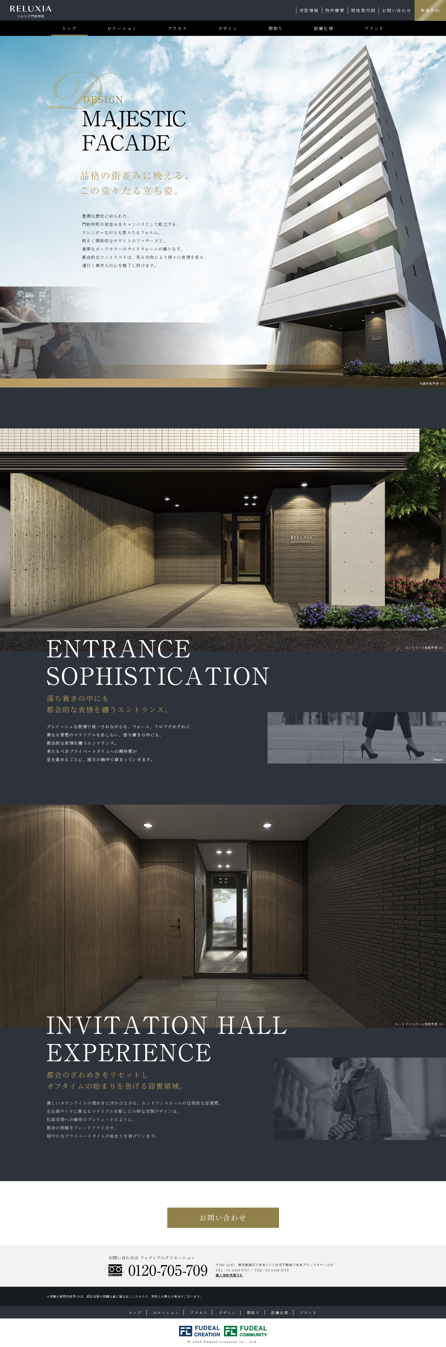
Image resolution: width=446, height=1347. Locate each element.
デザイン (228, 28)
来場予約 (430, 10)
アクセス (178, 28)
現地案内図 (363, 10)
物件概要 (335, 10)
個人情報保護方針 (229, 1275)
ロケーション (122, 28)
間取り (275, 28)
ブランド (374, 28)
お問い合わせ (397, 10)
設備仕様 (324, 28)
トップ (69, 28)
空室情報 (309, 10)
